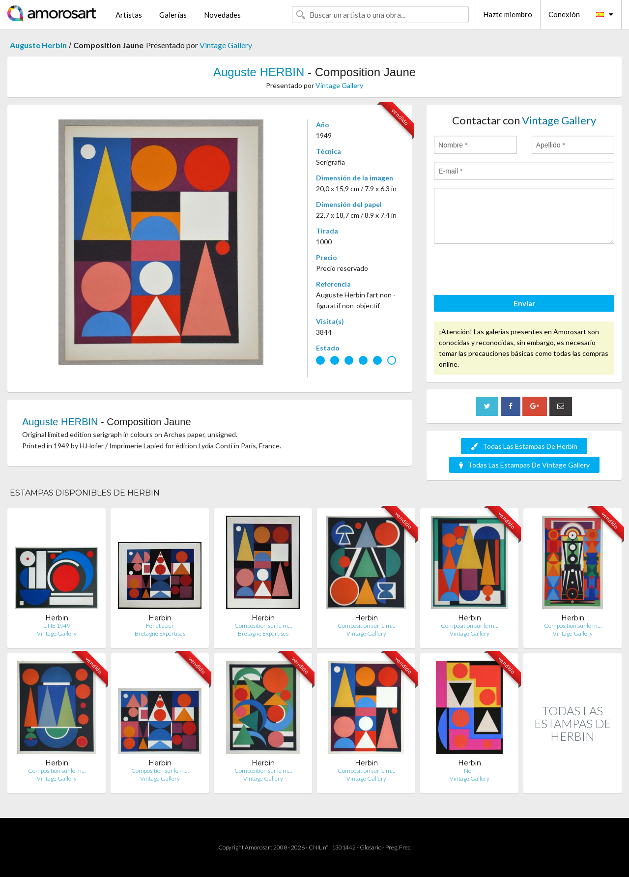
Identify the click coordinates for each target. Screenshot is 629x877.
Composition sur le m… (263, 625)
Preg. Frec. (398, 847)
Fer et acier (160, 625)
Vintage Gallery (226, 45)
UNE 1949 (56, 625)
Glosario (370, 847)
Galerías (173, 14)
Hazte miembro (507, 14)
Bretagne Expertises (160, 633)
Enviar (524, 303)
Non (469, 770)
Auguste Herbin (38, 45)
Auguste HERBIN (258, 72)
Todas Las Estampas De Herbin (524, 446)
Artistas (128, 14)
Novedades (222, 14)
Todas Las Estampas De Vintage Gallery (524, 465)
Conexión (564, 14)
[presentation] (508, 271)
